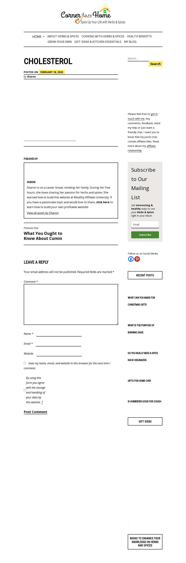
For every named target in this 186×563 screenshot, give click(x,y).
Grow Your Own (60, 42)
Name (28, 334)
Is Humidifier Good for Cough (144, 401)
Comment (31, 281)
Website (28, 353)
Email (28, 344)
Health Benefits (139, 36)
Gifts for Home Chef (139, 380)
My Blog (130, 42)
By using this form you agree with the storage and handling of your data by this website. (35, 390)
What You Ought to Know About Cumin (46, 233)
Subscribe (145, 234)
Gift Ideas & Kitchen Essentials (98, 42)
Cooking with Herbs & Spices (103, 36)
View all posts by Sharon (43, 213)
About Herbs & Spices (63, 36)
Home (36, 36)
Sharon (31, 76)
